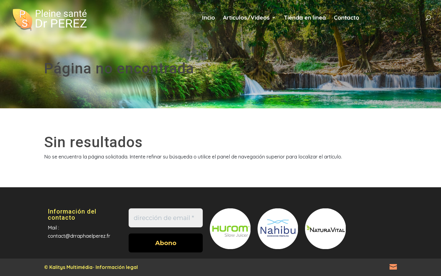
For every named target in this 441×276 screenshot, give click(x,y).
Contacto (346, 18)
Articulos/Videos (246, 18)
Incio (208, 18)
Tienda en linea (305, 18)
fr (373, 21)
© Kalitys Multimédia (68, 267)
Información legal (117, 267)
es (413, 21)
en (393, 21)
